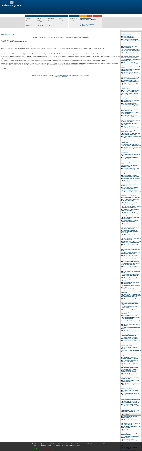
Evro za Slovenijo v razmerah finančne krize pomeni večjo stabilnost (130, 399)
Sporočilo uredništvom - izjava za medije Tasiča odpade (131, 239)
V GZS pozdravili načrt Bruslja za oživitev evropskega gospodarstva (131, 78)
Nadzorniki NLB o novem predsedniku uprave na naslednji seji (130, 402)
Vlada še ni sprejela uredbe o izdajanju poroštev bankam (130, 172)
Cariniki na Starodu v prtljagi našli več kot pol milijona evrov (130, 188)
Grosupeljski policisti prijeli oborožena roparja (129, 245)
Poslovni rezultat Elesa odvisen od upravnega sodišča (130, 70)
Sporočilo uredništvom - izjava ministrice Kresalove (130, 218)
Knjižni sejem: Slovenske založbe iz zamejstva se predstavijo (131, 148)
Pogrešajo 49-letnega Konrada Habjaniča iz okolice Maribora (130, 335)
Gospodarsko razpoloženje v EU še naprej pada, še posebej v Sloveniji (130, 50)
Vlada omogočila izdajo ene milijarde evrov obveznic (129, 387)
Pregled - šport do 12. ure (130, 315)
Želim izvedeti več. (57, 448)
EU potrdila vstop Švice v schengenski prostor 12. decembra (129, 338)
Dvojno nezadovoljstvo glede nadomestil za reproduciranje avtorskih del (130, 394)
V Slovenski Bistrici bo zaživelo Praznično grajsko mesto (130, 318)
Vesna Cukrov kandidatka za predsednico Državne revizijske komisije (131, 40)
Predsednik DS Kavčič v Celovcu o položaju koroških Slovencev (131, 207)
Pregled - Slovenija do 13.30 (131, 255)
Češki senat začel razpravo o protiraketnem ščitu (130, 158)
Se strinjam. (35, 448)
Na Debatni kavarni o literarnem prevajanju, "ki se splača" (130, 121)
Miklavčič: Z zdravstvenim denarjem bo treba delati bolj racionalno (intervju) (131, 116)
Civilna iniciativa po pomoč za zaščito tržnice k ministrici (130, 200)
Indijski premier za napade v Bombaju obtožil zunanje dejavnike (129, 203)
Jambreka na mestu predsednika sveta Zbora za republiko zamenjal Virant (131, 162)
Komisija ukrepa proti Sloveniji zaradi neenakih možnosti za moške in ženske (130, 249)
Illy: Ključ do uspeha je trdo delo (132, 285)
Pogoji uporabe (75, 75)
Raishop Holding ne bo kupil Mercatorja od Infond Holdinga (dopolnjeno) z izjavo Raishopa (129, 370)
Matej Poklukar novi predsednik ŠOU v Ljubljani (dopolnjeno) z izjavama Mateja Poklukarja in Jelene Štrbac (131, 295)
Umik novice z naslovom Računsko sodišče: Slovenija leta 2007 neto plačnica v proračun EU (130, 410)
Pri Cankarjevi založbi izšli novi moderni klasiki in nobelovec (130, 253)
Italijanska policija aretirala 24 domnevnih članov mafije (130, 210)
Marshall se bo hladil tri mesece (132, 309)
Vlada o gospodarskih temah (131, 367)
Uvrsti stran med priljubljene (88, 24)
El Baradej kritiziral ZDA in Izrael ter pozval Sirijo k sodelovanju (130, 134)
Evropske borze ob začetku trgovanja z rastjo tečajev (129, 361)
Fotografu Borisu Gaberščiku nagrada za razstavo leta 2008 (130, 364)
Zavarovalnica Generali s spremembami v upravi (129, 47)
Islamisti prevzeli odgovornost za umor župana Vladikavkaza (131, 228)
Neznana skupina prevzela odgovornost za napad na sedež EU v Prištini (130, 303)
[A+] (89, 25)
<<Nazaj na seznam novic (7, 34)
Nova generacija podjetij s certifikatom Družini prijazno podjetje (130, 81)
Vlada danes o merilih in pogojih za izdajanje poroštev (130, 33)
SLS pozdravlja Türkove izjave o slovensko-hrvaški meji (130, 283)
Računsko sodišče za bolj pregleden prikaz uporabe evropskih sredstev (130, 405)
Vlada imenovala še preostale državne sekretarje (130, 224)
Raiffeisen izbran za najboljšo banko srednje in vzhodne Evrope (130, 169)
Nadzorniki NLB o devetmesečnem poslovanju (128, 37)
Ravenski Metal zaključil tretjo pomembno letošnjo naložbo (130, 420)
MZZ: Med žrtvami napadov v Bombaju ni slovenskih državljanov (130, 275)
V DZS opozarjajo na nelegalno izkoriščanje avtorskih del (130, 288)
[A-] (86, 25)
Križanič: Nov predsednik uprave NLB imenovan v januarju (131, 374)
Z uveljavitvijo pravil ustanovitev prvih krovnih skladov (130, 424)
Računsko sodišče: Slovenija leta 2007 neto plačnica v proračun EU (131, 63)
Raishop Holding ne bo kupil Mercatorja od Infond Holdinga (129, 94)
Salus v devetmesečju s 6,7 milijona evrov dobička (129, 84)
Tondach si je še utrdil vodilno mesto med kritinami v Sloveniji (130, 57)
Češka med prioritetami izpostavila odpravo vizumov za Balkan (130, 127)
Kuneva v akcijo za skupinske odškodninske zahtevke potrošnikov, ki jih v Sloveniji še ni (130, 73)
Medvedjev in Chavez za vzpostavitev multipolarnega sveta (129, 358)
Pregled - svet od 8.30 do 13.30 (132, 261)
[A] (87, 25)
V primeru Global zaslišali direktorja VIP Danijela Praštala (129, 194)
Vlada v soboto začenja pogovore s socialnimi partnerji (131, 137)
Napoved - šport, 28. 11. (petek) (132, 178)
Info (59, 76)
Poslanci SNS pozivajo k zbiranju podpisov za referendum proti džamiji (131, 242)
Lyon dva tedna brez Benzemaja (132, 197)
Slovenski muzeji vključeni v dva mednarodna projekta (130, 131)
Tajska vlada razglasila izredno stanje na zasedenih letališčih (130, 235)
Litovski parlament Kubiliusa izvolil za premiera (130, 113)
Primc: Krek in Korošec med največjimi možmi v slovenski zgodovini (131, 191)
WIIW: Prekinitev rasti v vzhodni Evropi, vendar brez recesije (130, 264)
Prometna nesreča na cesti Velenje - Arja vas (129, 97)
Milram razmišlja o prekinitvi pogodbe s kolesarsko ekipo (129, 221)
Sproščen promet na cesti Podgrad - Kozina (129, 307)
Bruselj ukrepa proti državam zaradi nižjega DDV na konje (130, 181)
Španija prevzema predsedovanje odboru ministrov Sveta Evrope (131, 299)
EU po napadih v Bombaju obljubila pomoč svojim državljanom (130, 176)
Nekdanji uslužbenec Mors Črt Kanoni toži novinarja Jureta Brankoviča (131, 145)
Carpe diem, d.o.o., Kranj (54, 75)
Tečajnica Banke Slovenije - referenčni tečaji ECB (129, 166)
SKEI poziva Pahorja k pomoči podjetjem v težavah (130, 381)
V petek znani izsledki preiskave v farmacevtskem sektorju (131, 60)
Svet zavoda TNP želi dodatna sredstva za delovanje (130, 110)
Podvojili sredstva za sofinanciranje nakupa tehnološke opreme (129, 440)
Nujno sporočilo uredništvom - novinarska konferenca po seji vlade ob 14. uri (131, 268)
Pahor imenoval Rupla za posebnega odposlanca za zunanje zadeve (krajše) (129, 214)
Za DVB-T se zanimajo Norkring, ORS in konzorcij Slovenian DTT (130, 91)
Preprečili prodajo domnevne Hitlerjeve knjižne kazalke (130, 354)
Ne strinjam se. (45, 448)
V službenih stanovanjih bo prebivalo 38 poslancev (129, 344)
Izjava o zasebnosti (84, 75)
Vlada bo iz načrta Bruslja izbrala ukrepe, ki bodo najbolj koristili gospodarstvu (131, 141)
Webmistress (64, 76)
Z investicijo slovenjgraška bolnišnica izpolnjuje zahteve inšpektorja (129, 279)
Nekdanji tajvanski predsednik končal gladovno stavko (130, 101)
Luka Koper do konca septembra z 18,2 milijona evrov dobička (131, 384)
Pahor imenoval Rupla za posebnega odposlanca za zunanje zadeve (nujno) (129, 231)
